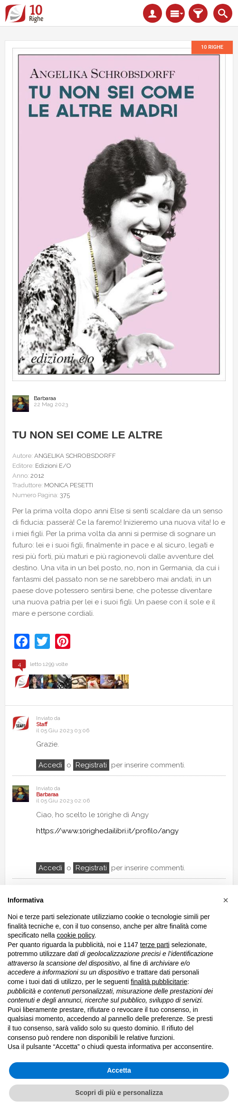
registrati (91, 765)
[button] (225, 900)
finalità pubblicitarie (159, 981)
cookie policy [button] (76, 935)
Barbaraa (45, 398)
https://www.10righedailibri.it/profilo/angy (107, 831)
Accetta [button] (119, 1070)
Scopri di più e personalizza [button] (118, 1092)
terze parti (155, 944)
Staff (42, 724)
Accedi (50, 765)
